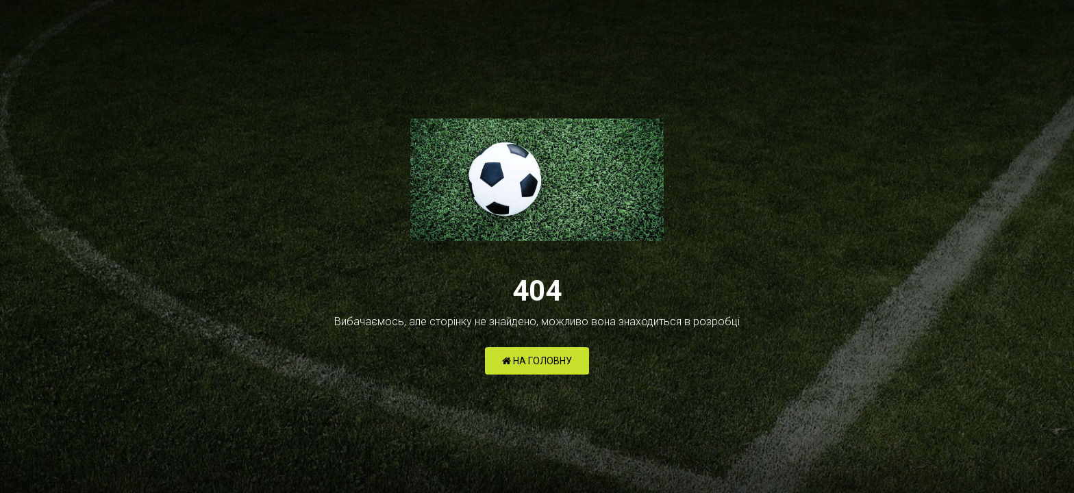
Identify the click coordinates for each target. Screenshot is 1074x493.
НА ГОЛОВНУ (537, 360)
